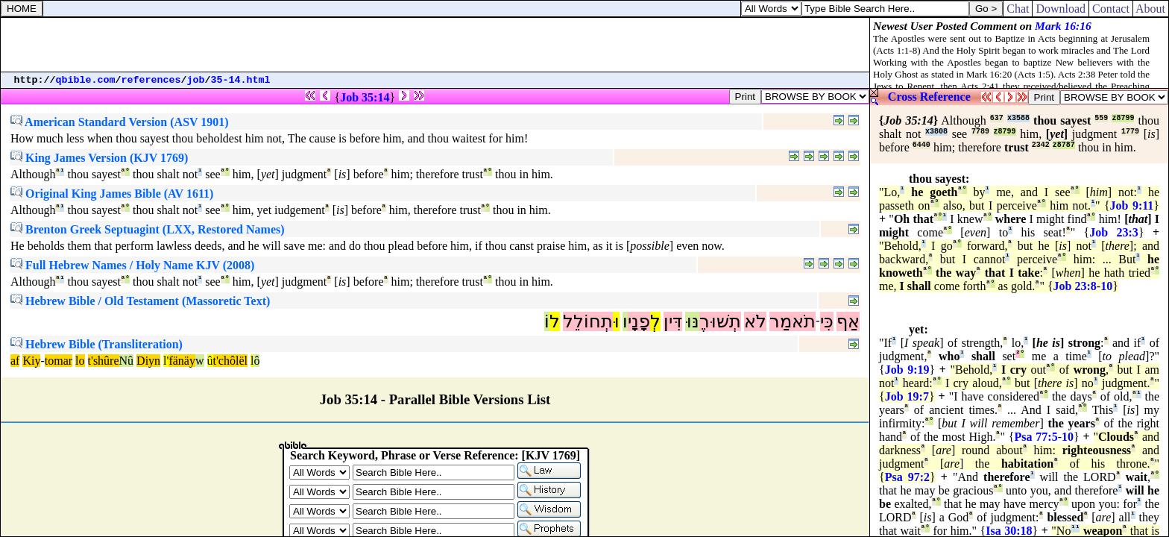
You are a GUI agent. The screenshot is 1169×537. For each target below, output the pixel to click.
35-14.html (241, 80)
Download (1060, 8)
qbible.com (86, 80)
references (151, 80)
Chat (1017, 8)
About (1150, 8)
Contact (1110, 8)
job (196, 80)
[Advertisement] (435, 44)
